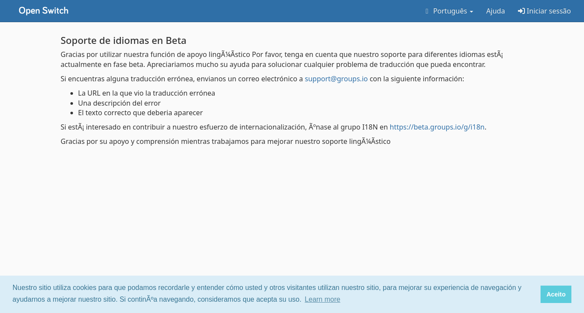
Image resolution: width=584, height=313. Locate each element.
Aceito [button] (556, 294)
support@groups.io (336, 78)
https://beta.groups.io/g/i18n (437, 127)
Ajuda (495, 11)
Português (448, 11)
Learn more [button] (322, 299)
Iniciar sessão (544, 11)
